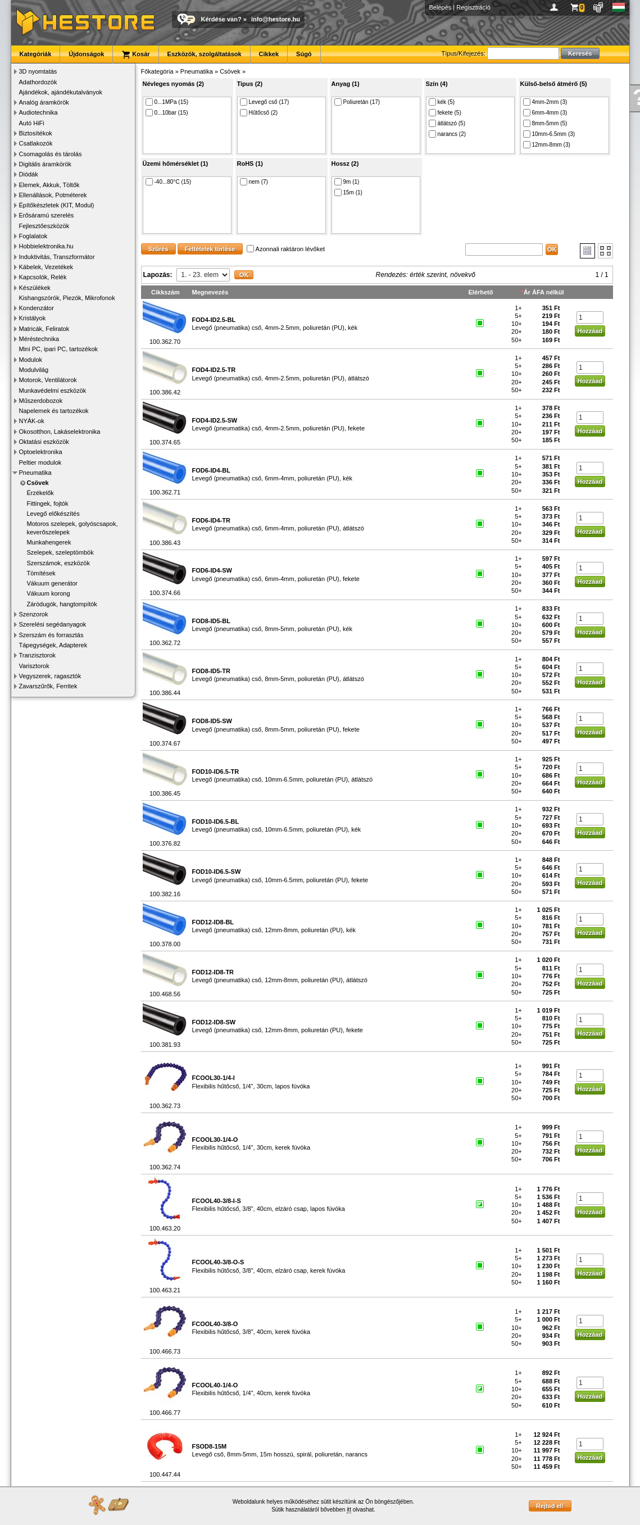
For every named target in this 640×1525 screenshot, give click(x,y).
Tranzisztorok (37, 655)
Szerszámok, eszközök (58, 563)
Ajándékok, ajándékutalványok (61, 92)
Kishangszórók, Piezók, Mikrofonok (67, 297)
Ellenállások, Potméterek (53, 195)
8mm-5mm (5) (545, 123)
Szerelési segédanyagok (53, 624)
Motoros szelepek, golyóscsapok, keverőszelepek (72, 527)
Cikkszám (165, 292)
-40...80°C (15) (169, 182)
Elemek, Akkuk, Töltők (49, 184)
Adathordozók (38, 82)
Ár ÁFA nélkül (544, 292)
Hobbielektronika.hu (46, 246)
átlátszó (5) (447, 123)
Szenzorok (33, 614)
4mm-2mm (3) (545, 102)
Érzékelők (40, 492)
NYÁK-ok (31, 420)
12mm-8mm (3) (546, 145)
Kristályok (32, 318)
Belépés (440, 7)
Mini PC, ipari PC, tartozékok (58, 349)
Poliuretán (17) (357, 102)
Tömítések (41, 573)
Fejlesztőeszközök (44, 226)
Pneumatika (35, 472)
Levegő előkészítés (53, 513)
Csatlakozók (36, 143)
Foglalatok (33, 236)
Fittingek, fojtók (48, 503)
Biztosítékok (35, 133)
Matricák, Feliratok (44, 328)
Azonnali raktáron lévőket (286, 249)
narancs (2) (447, 134)
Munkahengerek (49, 542)
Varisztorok (34, 665)
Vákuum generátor (52, 583)
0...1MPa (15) (167, 102)
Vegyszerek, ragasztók (50, 676)
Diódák (28, 174)
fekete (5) (445, 113)
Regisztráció (473, 7)
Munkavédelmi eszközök (53, 390)
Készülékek (35, 287)
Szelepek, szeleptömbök (60, 552)
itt (349, 1509)
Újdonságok (86, 54)
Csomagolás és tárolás (50, 154)
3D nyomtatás (38, 71)
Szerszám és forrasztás (51, 635)
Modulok (31, 359)
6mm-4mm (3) (545, 113)
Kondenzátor (36, 308)
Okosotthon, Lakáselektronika (60, 431)
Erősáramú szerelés (46, 215)
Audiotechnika (38, 112)
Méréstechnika (39, 338)
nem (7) (254, 182)
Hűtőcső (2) (259, 113)
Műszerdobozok (41, 400)
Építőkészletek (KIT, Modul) (56, 205)
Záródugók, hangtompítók (62, 604)
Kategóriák (36, 54)
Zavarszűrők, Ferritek (48, 686)
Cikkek (269, 54)
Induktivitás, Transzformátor (57, 256)
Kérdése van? (221, 19)
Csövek (38, 482)
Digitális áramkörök (45, 164)
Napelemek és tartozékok (54, 410)
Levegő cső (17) (264, 102)
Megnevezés (210, 292)
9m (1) (347, 182)
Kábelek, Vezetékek (46, 267)
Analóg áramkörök (44, 102)
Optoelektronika (40, 451)
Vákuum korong (48, 593)
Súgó (304, 54)
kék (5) (442, 102)
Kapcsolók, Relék (43, 277)
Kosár (135, 54)
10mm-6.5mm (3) (549, 134)
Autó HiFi (31, 123)
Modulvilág (34, 369)
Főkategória (157, 71)
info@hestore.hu (275, 19)
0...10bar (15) (167, 113)
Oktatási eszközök (44, 441)
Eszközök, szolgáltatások (204, 54)
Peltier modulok (40, 462)
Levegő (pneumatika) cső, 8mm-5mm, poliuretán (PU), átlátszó (278, 675)
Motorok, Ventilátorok (48, 379)
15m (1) (348, 192)
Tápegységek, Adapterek (53, 645)
